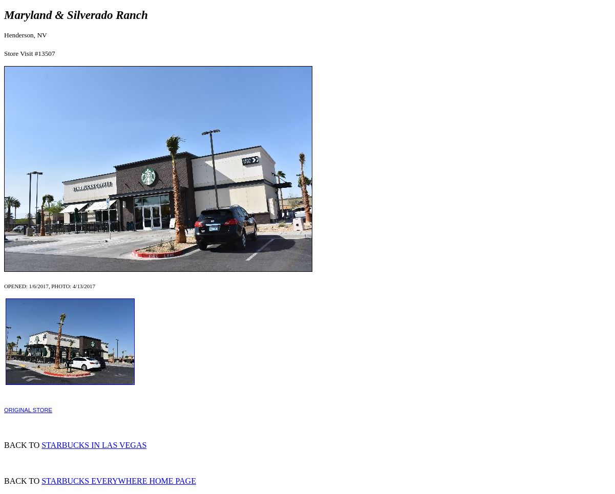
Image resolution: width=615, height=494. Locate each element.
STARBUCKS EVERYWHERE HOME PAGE (118, 481)
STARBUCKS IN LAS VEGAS (93, 445)
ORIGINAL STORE (28, 410)
